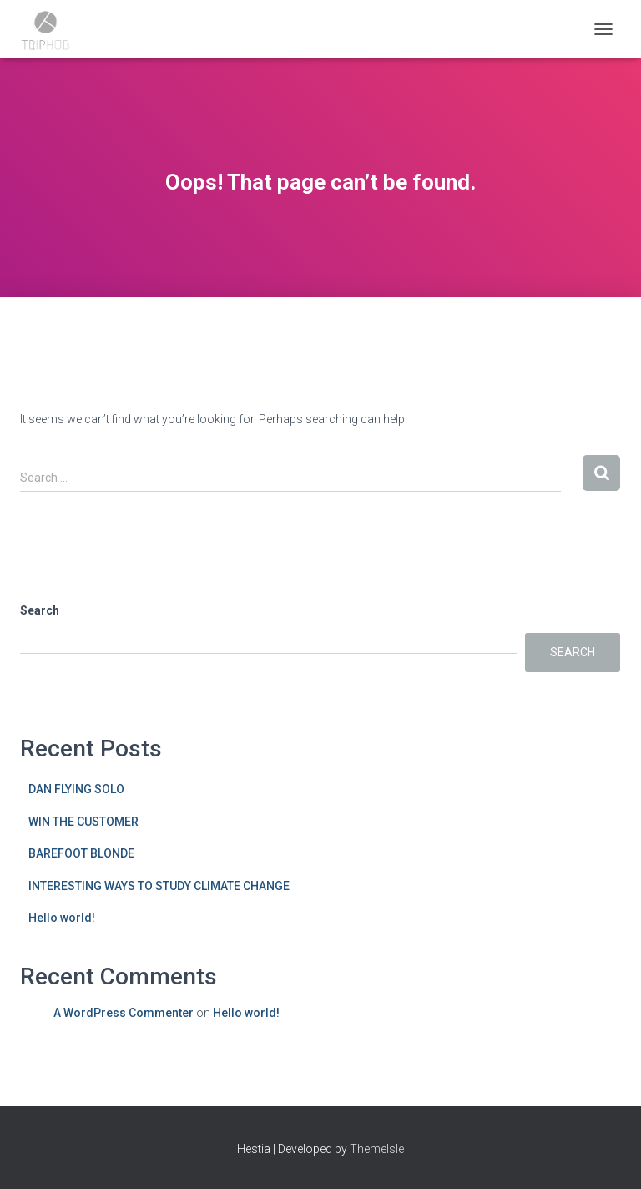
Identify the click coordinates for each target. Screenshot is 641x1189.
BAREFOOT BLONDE (81, 853)
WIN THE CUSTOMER (83, 821)
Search (39, 610)
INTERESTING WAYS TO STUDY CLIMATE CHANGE (159, 886)
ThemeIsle (377, 1149)
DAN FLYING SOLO (76, 789)
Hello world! (61, 917)
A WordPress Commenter (123, 1013)
